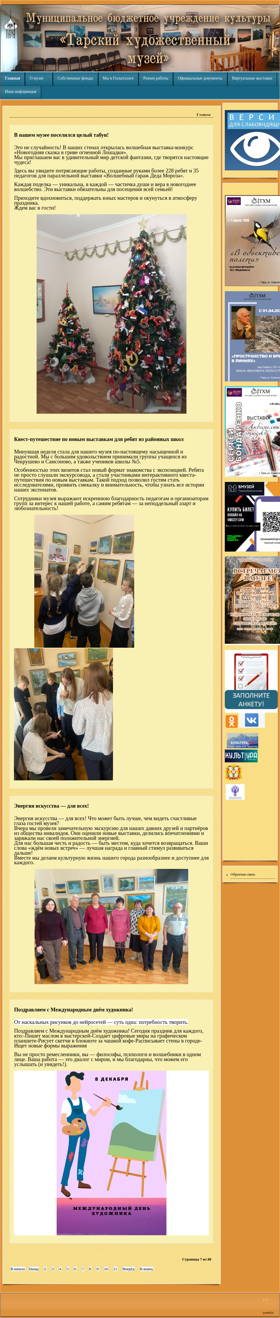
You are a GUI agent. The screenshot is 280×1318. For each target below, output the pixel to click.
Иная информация (20, 91)
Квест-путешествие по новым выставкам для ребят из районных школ (99, 439)
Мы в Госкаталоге (118, 78)
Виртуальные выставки (252, 78)
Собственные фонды (75, 78)
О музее (36, 78)
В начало (17, 1269)
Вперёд (128, 1269)
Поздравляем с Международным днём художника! (73, 1010)
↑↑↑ (265, 1299)
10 (106, 1269)
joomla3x (268, 1312)
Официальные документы (200, 78)
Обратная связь (243, 874)
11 (115, 1269)
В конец (146, 1269)
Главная (12, 78)
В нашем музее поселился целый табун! (61, 135)
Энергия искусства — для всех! (51, 806)
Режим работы (155, 78)
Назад (34, 1269)
